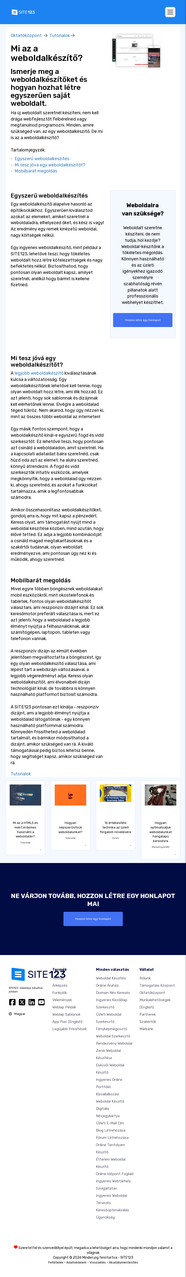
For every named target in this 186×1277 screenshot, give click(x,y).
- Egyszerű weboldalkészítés (40, 158)
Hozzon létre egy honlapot (142, 320)
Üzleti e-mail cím (110, 1123)
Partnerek (148, 1014)
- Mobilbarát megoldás (34, 171)
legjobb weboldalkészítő (39, 373)
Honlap (58, 978)
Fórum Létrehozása (112, 1137)
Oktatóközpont (26, 35)
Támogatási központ (157, 985)
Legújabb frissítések (69, 1029)
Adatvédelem (76, 1262)
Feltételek (55, 1262)
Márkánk (146, 1029)
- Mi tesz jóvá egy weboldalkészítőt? (48, 165)
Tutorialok (59, 35)
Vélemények (62, 1000)
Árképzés (60, 985)
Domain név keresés (113, 993)
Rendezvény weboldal (114, 1043)
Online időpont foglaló (115, 1174)
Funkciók (59, 993)
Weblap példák (64, 1007)
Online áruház (107, 985)
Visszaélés (98, 1262)
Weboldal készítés (111, 978)
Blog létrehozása (110, 1130)
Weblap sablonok (66, 1014)
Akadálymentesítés (123, 1262)
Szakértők (148, 1022)
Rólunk (145, 978)
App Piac (67, 1022)
